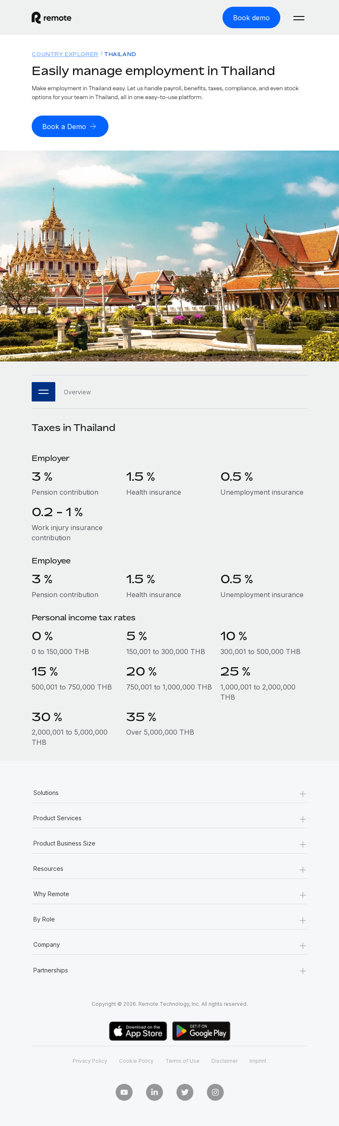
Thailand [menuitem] (120, 54)
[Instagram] (215, 1092)
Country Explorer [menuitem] (65, 54)
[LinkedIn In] (154, 1092)
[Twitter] (184, 1092)
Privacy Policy (90, 1061)
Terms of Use (182, 1061)
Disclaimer (225, 1061)
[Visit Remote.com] (51, 17)
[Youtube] (124, 1092)
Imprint (258, 1061)
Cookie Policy (136, 1061)
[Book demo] (251, 17)
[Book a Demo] (70, 126)
